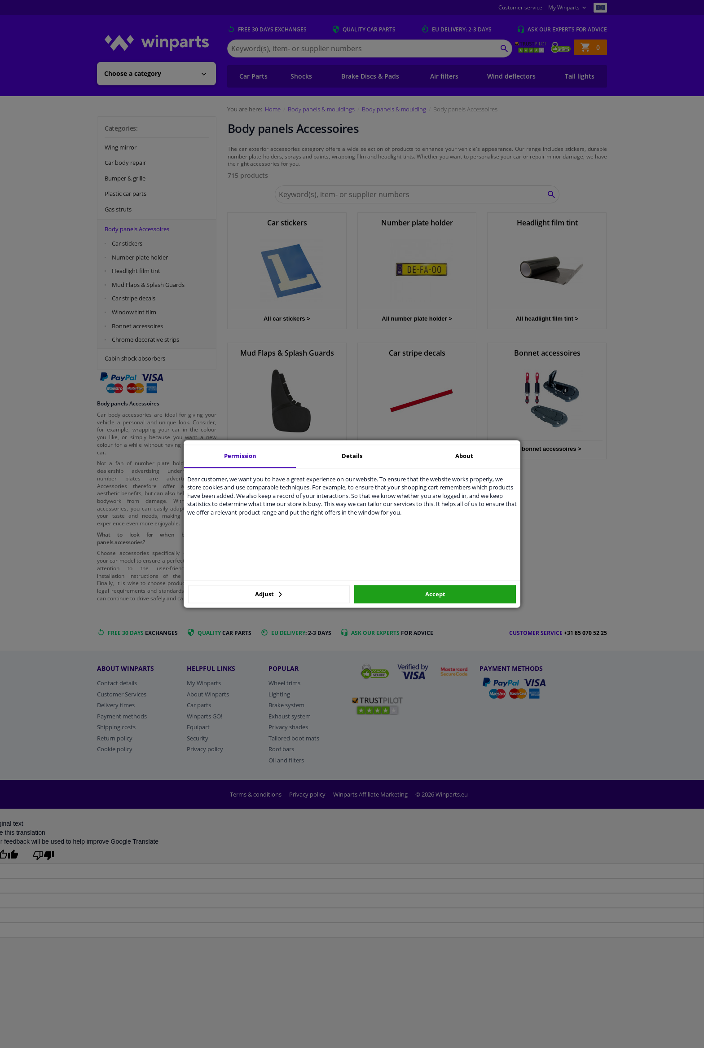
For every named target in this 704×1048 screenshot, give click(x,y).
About (464, 456)
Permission (240, 456)
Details (352, 456)
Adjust (268, 594)
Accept (435, 594)
